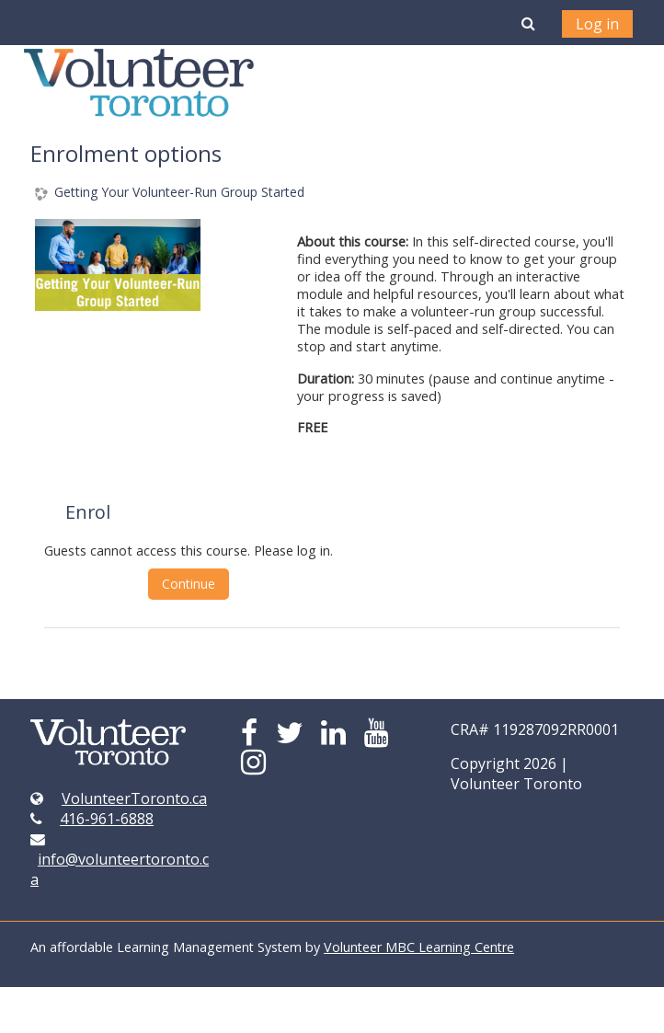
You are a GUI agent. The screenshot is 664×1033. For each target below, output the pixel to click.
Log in (597, 24)
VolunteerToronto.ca (134, 798)
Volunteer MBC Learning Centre (419, 947)
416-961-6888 (107, 819)
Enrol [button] (87, 511)
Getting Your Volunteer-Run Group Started (179, 193)
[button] (528, 23)
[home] (139, 83)
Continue (188, 583)
